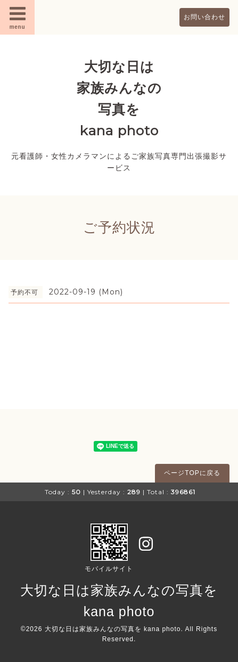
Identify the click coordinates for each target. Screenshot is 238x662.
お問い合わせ (204, 17)
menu (17, 17)
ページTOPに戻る (192, 473)
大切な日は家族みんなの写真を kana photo (113, 629)
